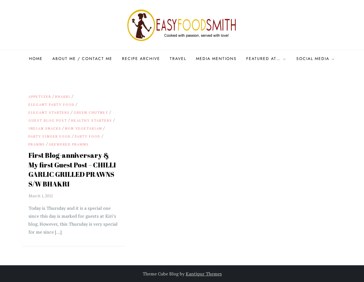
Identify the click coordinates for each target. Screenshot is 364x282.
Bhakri (63, 96)
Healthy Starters (91, 120)
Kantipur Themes (204, 274)
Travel (178, 58)
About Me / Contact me (82, 58)
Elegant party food (51, 104)
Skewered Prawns (69, 144)
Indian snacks (44, 128)
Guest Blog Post (47, 120)
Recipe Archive (141, 58)
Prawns (36, 144)
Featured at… (266, 58)
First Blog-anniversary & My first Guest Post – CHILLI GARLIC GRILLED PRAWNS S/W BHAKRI (72, 169)
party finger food (49, 136)
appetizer (39, 96)
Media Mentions (216, 58)
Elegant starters (49, 112)
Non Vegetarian (83, 128)
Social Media (315, 58)
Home (36, 58)
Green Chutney (91, 112)
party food (87, 136)
